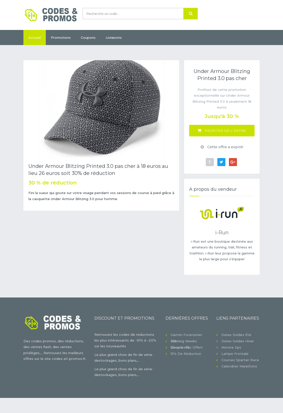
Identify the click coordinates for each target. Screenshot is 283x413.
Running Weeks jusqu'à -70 (184, 341)
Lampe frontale (235, 354)
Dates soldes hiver (237, 341)
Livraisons (114, 37)
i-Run (222, 233)
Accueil (34, 37)
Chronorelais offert (187, 347)
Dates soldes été (236, 335)
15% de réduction (186, 354)
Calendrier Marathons (239, 366)
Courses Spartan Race (240, 360)
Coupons (88, 37)
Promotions (61, 37)
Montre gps (231, 347)
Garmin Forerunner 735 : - (186, 335)
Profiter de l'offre (221, 130)
